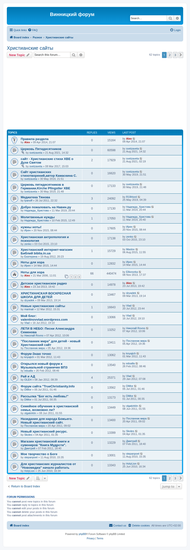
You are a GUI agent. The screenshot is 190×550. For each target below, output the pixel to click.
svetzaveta (35, 152)
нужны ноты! (31, 227)
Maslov (130, 249)
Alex (27, 142)
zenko (27, 243)
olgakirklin (30, 413)
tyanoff (28, 200)
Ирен (27, 230)
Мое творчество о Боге (39, 454)
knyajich (29, 357)
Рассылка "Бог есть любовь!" (44, 396)
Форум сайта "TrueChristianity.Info (48, 386)
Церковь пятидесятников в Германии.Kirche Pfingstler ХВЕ (45, 186)
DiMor (27, 389)
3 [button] (175, 55)
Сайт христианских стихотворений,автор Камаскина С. (49, 173)
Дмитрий (29, 448)
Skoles (28, 434)
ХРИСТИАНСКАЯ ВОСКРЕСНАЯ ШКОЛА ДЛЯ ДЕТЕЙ (46, 295)
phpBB (82, 534)
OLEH (28, 379)
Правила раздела (34, 139)
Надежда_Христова (36, 210)
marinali (29, 309)
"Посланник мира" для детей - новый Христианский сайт (50, 343)
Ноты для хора (32, 262)
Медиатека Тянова (35, 197)
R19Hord (131, 196)
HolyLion (29, 470)
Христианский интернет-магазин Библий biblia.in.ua (46, 251)
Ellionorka (132, 271)
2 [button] (170, 55)
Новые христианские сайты (43, 306)
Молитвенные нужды (38, 217)
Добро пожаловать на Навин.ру (46, 207)
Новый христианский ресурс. (44, 431)
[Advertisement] (98, 94)
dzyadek (29, 300)
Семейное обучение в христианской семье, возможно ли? (49, 408)
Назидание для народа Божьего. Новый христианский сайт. (46, 420)
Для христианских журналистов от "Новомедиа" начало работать (48, 465)
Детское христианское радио (44, 283)
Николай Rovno (33, 335)
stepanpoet (31, 457)
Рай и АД (28, 376)
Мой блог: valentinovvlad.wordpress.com (44, 317)
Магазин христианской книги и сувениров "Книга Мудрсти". (45, 443)
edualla (28, 370)
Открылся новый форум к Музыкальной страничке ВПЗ (44, 365)
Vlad (129, 305)
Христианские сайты (30, 48)
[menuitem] (33, 30)
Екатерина (31, 256)
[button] (180, 55)
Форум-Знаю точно (36, 354)
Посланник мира (34, 348)
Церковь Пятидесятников (41, 149)
